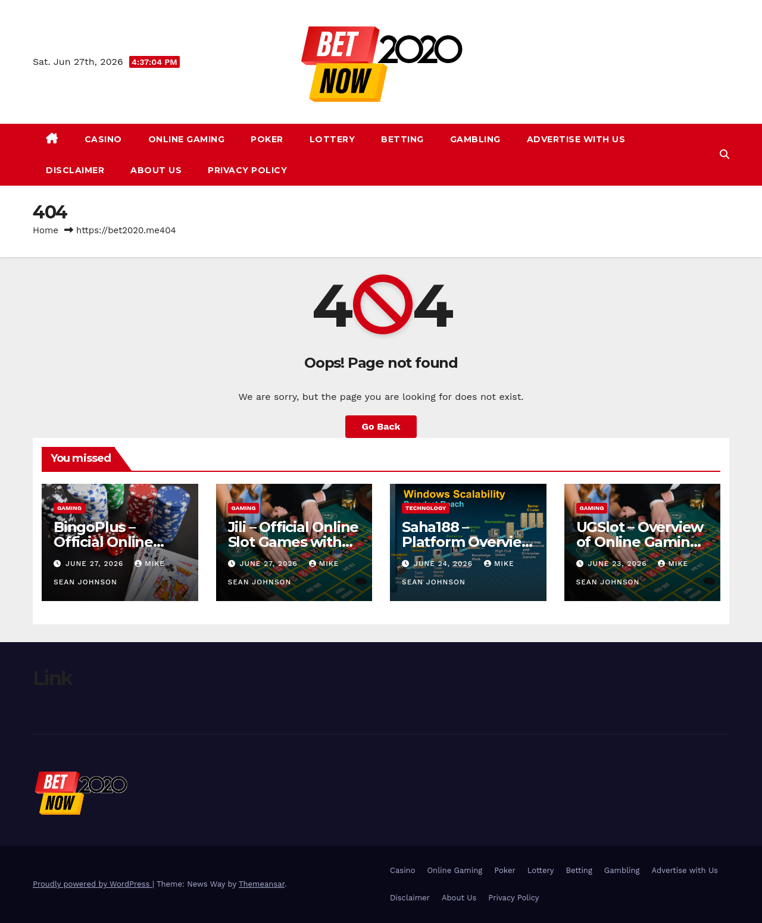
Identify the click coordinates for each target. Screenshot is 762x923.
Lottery (332, 139)
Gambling (475, 139)
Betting (402, 139)
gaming (69, 508)
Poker (267, 139)
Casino (103, 139)
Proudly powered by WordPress (92, 884)
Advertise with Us (576, 139)
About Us (156, 170)
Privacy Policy (247, 170)
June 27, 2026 (95, 563)
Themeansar (262, 884)
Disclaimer (75, 170)
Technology (425, 508)
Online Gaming (186, 139)
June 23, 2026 (618, 563)
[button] (724, 154)
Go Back (381, 426)
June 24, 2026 (445, 563)
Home (45, 230)
